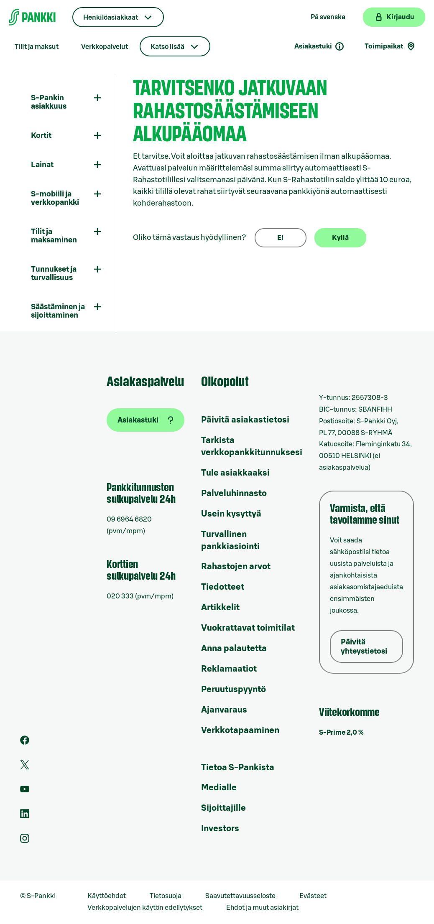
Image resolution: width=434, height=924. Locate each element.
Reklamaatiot (229, 669)
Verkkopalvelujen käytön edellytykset (144, 907)
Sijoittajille (223, 808)
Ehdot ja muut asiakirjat (262, 907)
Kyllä (340, 237)
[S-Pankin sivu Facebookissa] (24, 742)
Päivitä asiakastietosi (245, 420)
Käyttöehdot (106, 896)
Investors (220, 829)
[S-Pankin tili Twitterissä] (24, 767)
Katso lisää (167, 46)
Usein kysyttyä (231, 514)
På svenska (328, 17)
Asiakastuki (319, 46)
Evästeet (313, 896)
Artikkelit (220, 607)
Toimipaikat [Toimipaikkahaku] (390, 46)
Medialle (219, 788)
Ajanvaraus (224, 710)
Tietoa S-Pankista (237, 768)
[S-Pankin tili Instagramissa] (24, 840)
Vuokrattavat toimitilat (248, 628)
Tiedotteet (222, 587)
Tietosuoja (165, 896)
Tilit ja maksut (37, 46)
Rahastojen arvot (236, 567)
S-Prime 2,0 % (341, 732)
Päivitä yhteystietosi (364, 646)
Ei (280, 237)
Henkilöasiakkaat (110, 17)
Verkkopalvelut (104, 46)
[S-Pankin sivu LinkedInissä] (24, 816)
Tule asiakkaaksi (235, 473)
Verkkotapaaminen (240, 730)
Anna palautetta (234, 648)
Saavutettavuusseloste (240, 896)
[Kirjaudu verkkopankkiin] (394, 17)
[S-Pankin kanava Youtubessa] (24, 791)
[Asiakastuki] (145, 420)
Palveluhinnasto (234, 493)
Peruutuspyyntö (233, 689)
